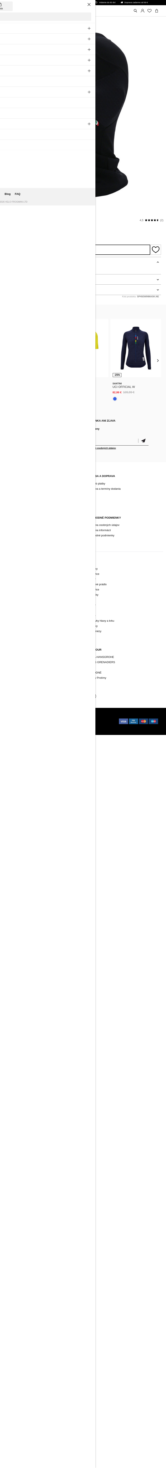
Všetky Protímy (97, 677)
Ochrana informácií (99, 530)
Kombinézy (14, 626)
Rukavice (13, 594)
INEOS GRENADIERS (101, 662)
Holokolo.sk (61, 717)
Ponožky (13, 599)
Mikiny (92, 605)
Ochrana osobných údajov (103, 525)
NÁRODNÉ (94, 672)
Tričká (91, 610)
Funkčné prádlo (17, 589)
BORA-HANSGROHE (101, 657)
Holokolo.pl (32, 721)
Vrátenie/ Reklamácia (21, 535)
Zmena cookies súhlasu (22, 540)
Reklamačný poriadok (21, 525)
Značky (12, 672)
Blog (10, 483)
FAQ (10, 499)
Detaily (10, 279)
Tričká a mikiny (17, 620)
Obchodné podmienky (101, 535)
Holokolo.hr (69, 725)
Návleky (12, 605)
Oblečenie (14, 657)
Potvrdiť (143, 441)
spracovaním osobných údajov (99, 448)
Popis (9, 262)
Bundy (12, 584)
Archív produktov (18, 494)
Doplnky (13, 662)
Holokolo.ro (67, 721)
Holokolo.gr (15, 729)
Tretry (11, 667)
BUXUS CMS (32, 717)
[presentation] (8, 360)
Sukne (92, 615)
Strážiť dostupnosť (77, 249)
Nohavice (13, 579)
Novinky (12, 568)
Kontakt (12, 488)
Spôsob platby (96, 483)
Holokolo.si (15, 725)
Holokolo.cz (15, 721)
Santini (11, 220)
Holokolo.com (33, 725)
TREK (91, 667)
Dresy (11, 573)
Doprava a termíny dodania (104, 488)
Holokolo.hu (50, 721)
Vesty (11, 615)
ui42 (49, 717)
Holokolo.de (52, 725)
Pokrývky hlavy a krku (21, 610)
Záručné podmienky (20, 530)
